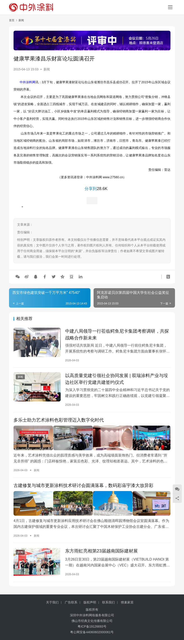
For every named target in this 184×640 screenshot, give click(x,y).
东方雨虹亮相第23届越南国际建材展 (101, 549)
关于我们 (52, 602)
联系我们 (108, 602)
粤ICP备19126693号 (92, 626)
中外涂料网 (27, 82)
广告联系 (71, 602)
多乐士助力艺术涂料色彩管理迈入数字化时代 (59, 420)
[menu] (170, 7)
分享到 (91, 188)
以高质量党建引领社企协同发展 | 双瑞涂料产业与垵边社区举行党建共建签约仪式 (116, 379)
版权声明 (89, 602)
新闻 (47, 69)
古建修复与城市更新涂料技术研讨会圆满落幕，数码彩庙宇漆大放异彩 (83, 485)
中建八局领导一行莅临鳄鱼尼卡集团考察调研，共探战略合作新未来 (117, 334)
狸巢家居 (127, 602)
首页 (11, 20)
